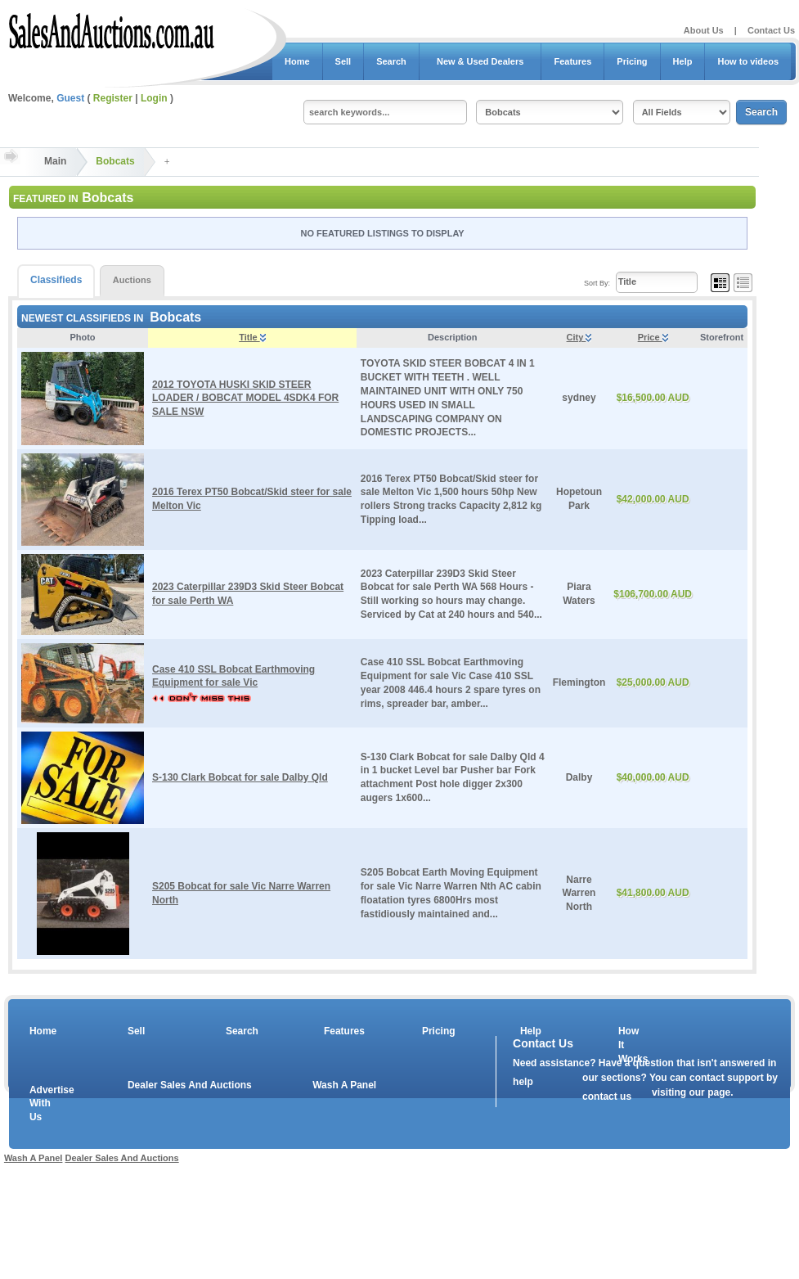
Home (297, 61)
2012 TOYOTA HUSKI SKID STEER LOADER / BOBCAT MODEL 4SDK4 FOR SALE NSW (245, 398)
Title (252, 337)
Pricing (632, 61)
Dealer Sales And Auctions (190, 1085)
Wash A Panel (344, 1085)
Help (683, 61)
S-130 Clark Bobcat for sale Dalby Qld (240, 777)
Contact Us (771, 30)
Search (391, 61)
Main (55, 161)
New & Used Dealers (480, 61)
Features (572, 61)
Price (653, 337)
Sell (343, 61)
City (579, 337)
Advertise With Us (41, 1104)
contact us (606, 1096)
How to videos (748, 61)
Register (112, 98)
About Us (704, 30)
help (523, 1082)
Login (154, 98)
